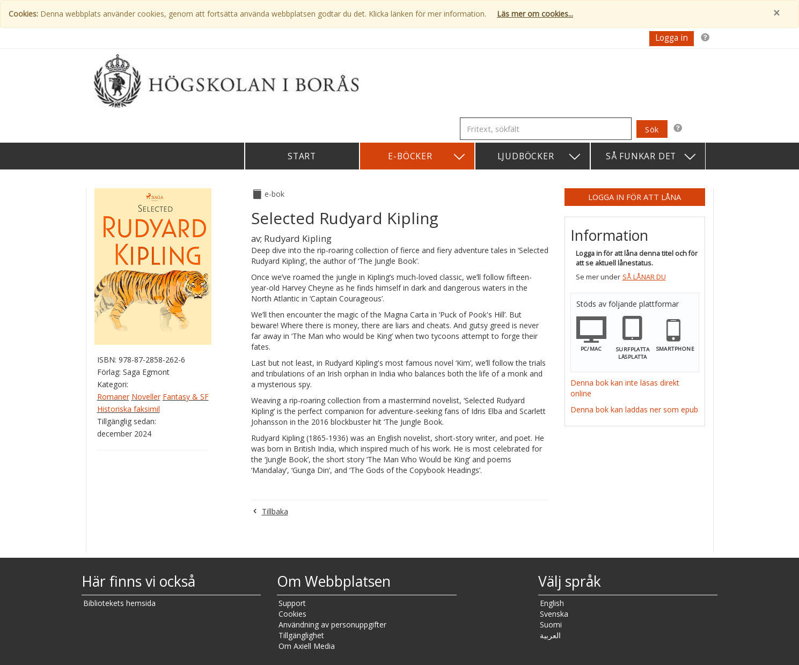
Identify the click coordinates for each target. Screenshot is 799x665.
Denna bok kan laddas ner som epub (634, 409)
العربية (550, 635)
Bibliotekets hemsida (119, 603)
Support (292, 603)
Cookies (292, 614)
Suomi (551, 624)
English (552, 603)
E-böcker (427, 157)
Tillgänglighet (301, 635)
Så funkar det (651, 157)
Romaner (113, 396)
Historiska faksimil (128, 409)
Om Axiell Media (306, 646)
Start (302, 156)
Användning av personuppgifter (332, 624)
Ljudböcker (539, 157)
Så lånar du (644, 277)
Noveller (145, 396)
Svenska (554, 614)
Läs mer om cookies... (535, 14)
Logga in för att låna (634, 196)
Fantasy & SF (186, 396)
